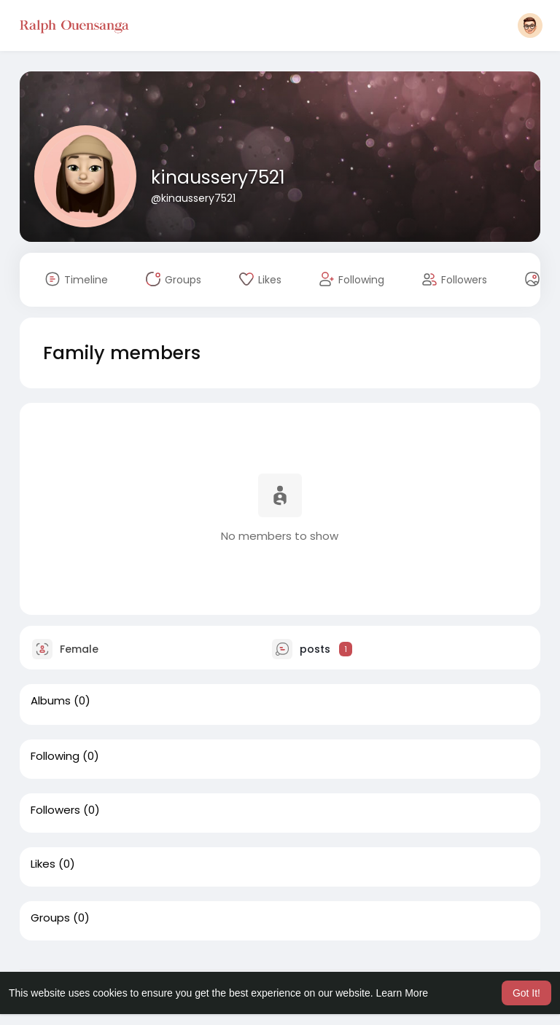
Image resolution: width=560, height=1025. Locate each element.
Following (55, 756)
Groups (50, 918)
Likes (43, 864)
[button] (530, 25)
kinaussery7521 (218, 177)
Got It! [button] (526, 993)
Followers (55, 810)
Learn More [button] (402, 993)
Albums (51, 701)
